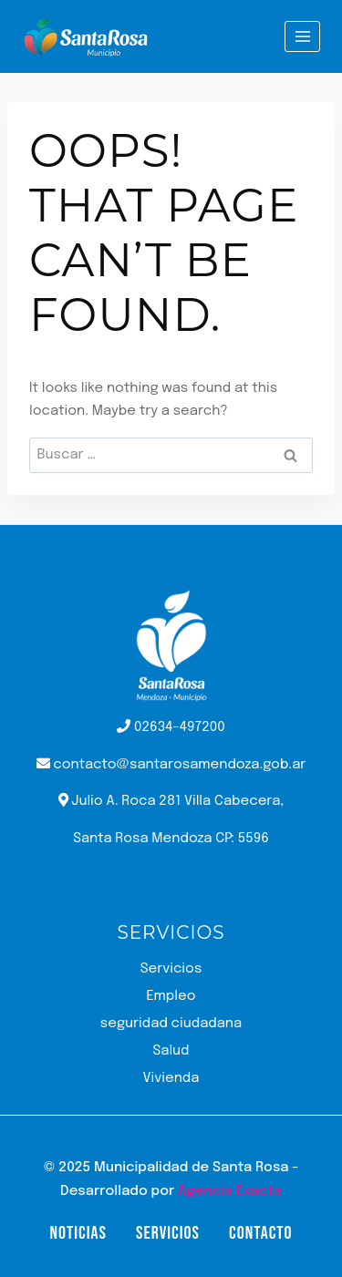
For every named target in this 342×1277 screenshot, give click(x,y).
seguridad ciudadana (171, 1023)
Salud (170, 1051)
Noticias (77, 1233)
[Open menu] (302, 36)
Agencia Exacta (230, 1191)
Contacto (260, 1233)
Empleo (170, 996)
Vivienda (171, 1078)
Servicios (171, 969)
